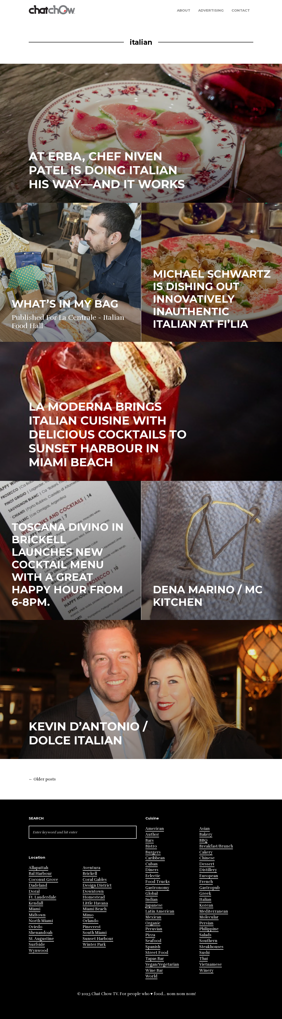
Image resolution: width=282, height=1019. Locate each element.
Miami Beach (95, 909)
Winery (206, 970)
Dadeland (38, 885)
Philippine (209, 929)
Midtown (37, 915)
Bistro (151, 846)
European (208, 875)
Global (151, 893)
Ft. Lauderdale (42, 897)
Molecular (209, 917)
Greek (205, 893)
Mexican (153, 917)
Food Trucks (157, 881)
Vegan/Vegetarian (162, 964)
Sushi (204, 952)
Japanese (154, 905)
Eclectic (152, 875)
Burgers (153, 852)
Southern (208, 940)
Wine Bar (154, 970)
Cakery (206, 852)
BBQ (203, 840)
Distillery (208, 869)
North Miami (41, 920)
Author (152, 834)
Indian (151, 899)
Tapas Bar (154, 958)
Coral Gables (95, 879)
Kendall (36, 903)
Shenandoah (40, 932)
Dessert (206, 864)
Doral (34, 891)
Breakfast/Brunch (216, 846)
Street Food (156, 952)
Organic (152, 923)
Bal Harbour (40, 873)
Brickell (90, 873)
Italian (205, 899)
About (183, 10)
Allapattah (38, 867)
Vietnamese (210, 964)
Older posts (42, 779)
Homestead (94, 897)
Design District (97, 885)
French (206, 881)
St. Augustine (41, 938)
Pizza (150, 935)
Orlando (90, 920)
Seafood (153, 940)
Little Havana (95, 903)
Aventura (91, 867)
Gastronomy (157, 887)
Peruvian (153, 929)
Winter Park (94, 944)
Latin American (159, 911)
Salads (205, 935)
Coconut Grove (43, 879)
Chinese (207, 858)
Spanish (152, 946)
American (154, 828)
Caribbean (155, 858)
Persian (206, 923)
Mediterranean (213, 911)
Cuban (151, 864)
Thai (203, 958)
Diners (151, 869)
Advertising (211, 10)
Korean (206, 905)
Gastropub (209, 887)
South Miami (95, 932)
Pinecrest (92, 926)
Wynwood (38, 950)
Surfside (37, 944)
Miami (34, 909)
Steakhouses (211, 946)
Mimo (88, 915)
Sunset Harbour (98, 938)
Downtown (93, 891)
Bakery (205, 834)
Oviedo (35, 926)
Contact (241, 10)
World (151, 976)
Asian (204, 828)
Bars (149, 840)
